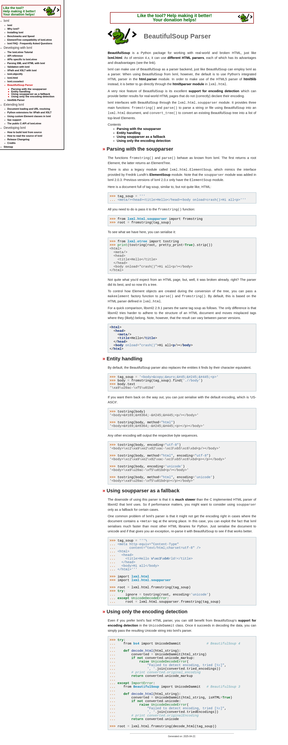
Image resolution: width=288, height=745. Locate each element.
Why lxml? (13, 28)
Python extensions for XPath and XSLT (29, 112)
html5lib (249, 79)
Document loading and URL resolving (28, 108)
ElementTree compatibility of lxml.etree (29, 39)
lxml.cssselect (15, 81)
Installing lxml (15, 32)
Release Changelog (18, 139)
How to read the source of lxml (24, 135)
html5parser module (188, 84)
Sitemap (8, 146)
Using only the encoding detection (32, 96)
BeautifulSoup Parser (20, 85)
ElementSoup (160, 175)
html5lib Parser (16, 100)
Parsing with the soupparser (29, 88)
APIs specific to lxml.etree (22, 59)
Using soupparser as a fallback (30, 93)
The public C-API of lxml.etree (24, 123)
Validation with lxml (18, 66)
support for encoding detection (214, 91)
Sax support (14, 119)
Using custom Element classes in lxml (29, 116)
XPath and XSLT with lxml (22, 70)
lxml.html (12, 77)
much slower (185, 499)
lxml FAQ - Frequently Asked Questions (29, 43)
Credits (11, 143)
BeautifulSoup (119, 53)
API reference (15, 55)
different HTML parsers (185, 58)
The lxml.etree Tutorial (20, 52)
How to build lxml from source (24, 132)
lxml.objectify (15, 74)
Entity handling (20, 91)
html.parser (148, 79)
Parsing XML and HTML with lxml (26, 63)
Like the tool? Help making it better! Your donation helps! (19, 11)
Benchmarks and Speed (21, 36)
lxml (9, 25)
